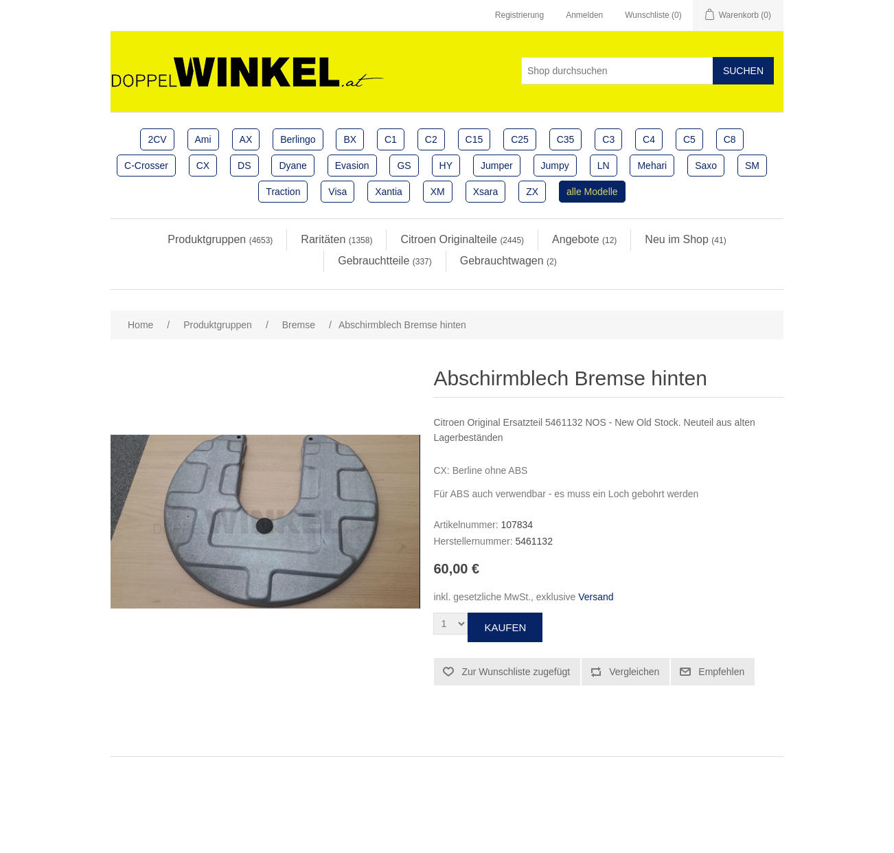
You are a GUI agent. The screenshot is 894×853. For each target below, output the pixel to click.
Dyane (292, 165)
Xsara (485, 191)
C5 (689, 139)
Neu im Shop (685, 239)
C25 (520, 139)
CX (202, 165)
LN (603, 165)
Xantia (388, 191)
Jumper (497, 165)
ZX (532, 191)
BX (349, 139)
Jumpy (555, 165)
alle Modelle (592, 191)
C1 (391, 139)
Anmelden (584, 15)
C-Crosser (146, 165)
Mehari (652, 165)
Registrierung (519, 15)
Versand (595, 596)
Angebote (584, 239)
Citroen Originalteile (462, 239)
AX (246, 139)
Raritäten (336, 239)
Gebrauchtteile (385, 260)
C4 (649, 139)
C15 (474, 139)
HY (445, 165)
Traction (283, 191)
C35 (566, 139)
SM (752, 165)
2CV (157, 139)
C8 (730, 139)
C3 (608, 139)
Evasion (352, 165)
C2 (431, 139)
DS (244, 165)
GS (404, 165)
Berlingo (297, 139)
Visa (337, 191)
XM (438, 191)
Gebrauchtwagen (508, 260)
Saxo (706, 165)
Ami (203, 139)
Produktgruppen (220, 239)
